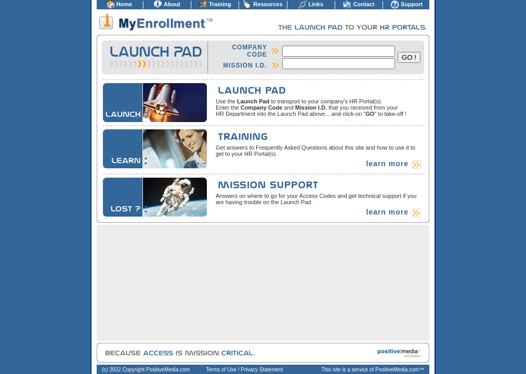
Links (315, 4)
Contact (363, 4)
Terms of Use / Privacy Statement (244, 369)
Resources (267, 4)
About (172, 4)
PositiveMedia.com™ (399, 369)
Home (124, 4)
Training (220, 4)
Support (412, 4)
